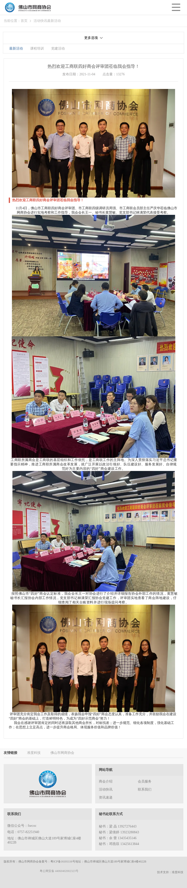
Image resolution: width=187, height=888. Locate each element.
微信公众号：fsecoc (22, 825)
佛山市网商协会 (62, 753)
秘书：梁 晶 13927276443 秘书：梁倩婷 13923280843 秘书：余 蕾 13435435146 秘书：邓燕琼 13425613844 (119, 835)
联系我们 (144, 789)
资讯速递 (105, 797)
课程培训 (37, 48)
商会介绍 (105, 781)
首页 (24, 21)
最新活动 (54, 21)
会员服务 (144, 781)
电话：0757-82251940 (23, 832)
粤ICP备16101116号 (62, 861)
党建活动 (58, 48)
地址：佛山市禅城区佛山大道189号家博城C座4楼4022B (44, 840)
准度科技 (34, 753)
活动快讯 (40, 21)
